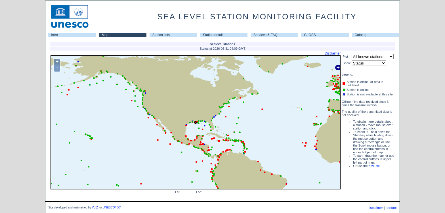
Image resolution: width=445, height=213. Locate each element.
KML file (374, 166)
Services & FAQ (265, 35)
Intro (54, 35)
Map (105, 35)
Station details (213, 35)
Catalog (360, 35)
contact (391, 208)
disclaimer (375, 208)
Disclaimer (333, 53)
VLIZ (95, 207)
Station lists (161, 35)
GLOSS (310, 35)
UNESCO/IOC (112, 207)
